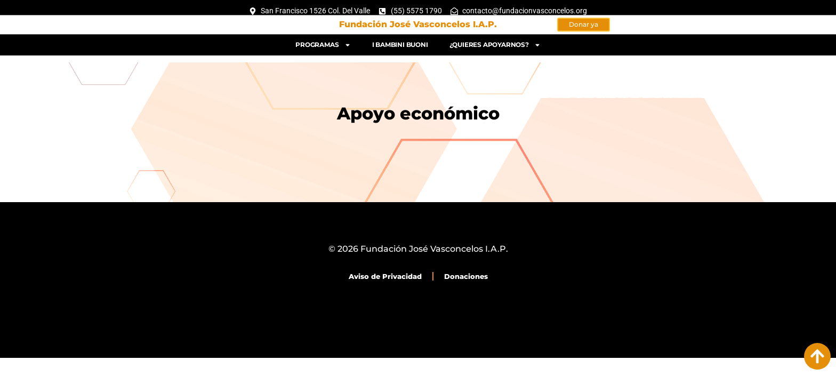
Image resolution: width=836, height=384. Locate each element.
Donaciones (466, 276)
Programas (322, 42)
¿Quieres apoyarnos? (495, 42)
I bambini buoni (400, 42)
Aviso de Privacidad (385, 276)
